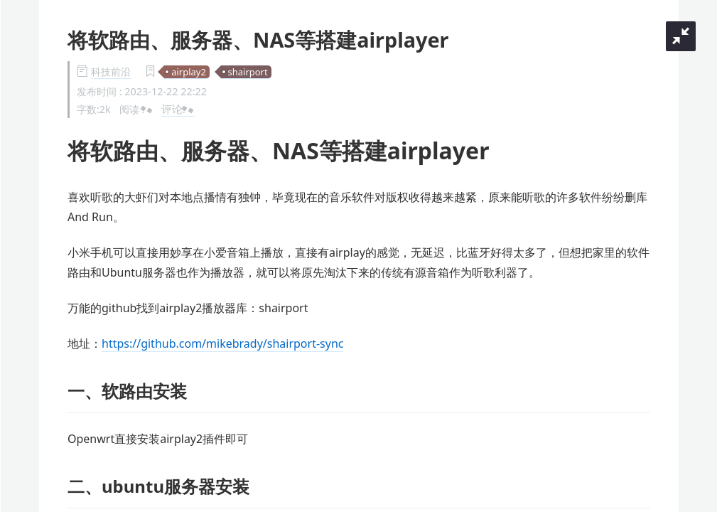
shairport (248, 71)
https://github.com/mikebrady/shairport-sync (222, 343)
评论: (177, 109)
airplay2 (188, 71)
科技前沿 (111, 71)
